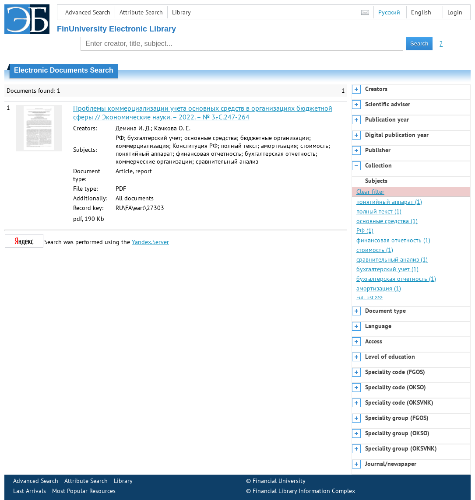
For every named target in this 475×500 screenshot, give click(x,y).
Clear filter (370, 192)
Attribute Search (141, 12)
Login (454, 12)
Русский (389, 12)
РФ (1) (364, 230)
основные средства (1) (387, 221)
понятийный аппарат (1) (389, 202)
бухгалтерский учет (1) (387, 269)
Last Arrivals (29, 491)
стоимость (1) (374, 250)
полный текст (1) (378, 211)
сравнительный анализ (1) (392, 259)
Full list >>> (369, 297)
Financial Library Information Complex (304, 491)
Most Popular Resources (84, 491)
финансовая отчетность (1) (393, 240)
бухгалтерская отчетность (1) (396, 279)
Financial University (279, 481)
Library (181, 12)
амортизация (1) (378, 288)
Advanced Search (87, 12)
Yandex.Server (150, 242)
